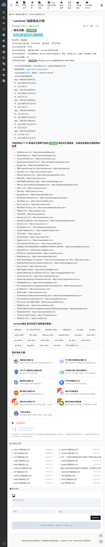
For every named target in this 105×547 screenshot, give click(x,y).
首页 (12, 14)
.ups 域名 (17, 340)
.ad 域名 (92, 330)
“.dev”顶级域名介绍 (67, 483)
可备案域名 (66, 330)
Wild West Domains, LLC (26, 208)
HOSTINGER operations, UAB (28, 181)
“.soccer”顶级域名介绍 (21, 483)
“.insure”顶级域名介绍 (21, 450)
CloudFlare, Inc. (23, 201)
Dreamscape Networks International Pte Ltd (33, 279)
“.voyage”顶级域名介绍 (25, 430)
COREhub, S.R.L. (23, 318)
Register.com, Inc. (23, 240)
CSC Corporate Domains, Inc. (28, 243)
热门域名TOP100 (33, 330)
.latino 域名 (43, 345)
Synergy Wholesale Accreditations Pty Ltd (33, 273)
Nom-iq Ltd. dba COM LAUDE (28, 302)
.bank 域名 (90, 335)
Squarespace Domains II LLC (28, 162)
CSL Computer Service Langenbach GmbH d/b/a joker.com (39, 286)
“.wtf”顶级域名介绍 (20, 472)
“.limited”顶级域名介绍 (69, 461)
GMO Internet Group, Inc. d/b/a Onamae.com (34, 168)
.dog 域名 (30, 345)
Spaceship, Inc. (22, 195)
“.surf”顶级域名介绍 (20, 457)
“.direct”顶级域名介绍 (68, 479)
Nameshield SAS (23, 312)
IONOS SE (20, 178)
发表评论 (95, 518)
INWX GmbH (21, 292)
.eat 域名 (71, 340)
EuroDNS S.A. (22, 289)
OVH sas (20, 191)
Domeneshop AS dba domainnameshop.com (34, 296)
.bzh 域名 (56, 345)
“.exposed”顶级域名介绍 (22, 476)
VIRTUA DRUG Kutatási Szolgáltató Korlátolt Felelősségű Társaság (42, 309)
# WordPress (20, 423)
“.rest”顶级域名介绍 (67, 476)
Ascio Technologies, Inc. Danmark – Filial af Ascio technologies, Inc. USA (44, 260)
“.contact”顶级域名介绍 (69, 453)
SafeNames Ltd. (23, 305)
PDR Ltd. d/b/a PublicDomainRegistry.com (33, 185)
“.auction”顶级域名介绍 (69, 450)
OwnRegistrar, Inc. (24, 283)
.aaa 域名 (79, 330)
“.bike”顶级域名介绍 (20, 453)
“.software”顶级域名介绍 (22, 468)
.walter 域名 (85, 340)
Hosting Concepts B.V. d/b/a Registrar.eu (32, 221)
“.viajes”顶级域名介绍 (21, 461)
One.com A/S (22, 266)
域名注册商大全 (72, 345)
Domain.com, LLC (23, 217)
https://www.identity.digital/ (37, 69)
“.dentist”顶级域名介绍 (69, 465)
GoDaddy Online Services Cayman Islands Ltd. (34, 263)
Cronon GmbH (22, 237)
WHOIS (27, 73)
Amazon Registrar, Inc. (25, 230)
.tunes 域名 (58, 340)
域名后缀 (34, 50)
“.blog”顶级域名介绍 (20, 465)
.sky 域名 (17, 345)
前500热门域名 (51, 330)
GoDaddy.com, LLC (24, 152)
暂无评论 (15, 489)
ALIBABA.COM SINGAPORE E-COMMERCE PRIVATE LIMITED (40, 247)
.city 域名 (77, 335)
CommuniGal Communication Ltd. (30, 299)
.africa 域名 (44, 340)
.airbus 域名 (18, 335)
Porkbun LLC (22, 211)
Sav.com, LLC (22, 224)
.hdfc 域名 (32, 335)
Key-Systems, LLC (23, 227)
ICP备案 (22, 61)
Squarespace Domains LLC (27, 198)
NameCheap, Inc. (23, 155)
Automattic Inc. (22, 250)
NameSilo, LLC (22, 172)
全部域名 (17, 330)
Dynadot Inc (21, 165)
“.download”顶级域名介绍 (70, 472)
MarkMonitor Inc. (23, 256)
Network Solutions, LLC (26, 175)
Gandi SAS (21, 214)
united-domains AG (24, 276)
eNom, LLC (21, 188)
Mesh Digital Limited (25, 270)
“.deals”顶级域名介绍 (21, 479)
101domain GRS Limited (26, 315)
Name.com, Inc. (23, 204)
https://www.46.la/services (23, 436)
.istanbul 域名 (63, 335)
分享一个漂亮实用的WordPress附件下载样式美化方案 (80, 457)
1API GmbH (21, 234)
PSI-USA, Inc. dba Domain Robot (29, 253)
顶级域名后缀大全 (21, 14)
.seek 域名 (31, 340)
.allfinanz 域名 (47, 335)
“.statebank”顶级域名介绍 (26, 428)
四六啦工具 (29, 434)
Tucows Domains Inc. (25, 159)
